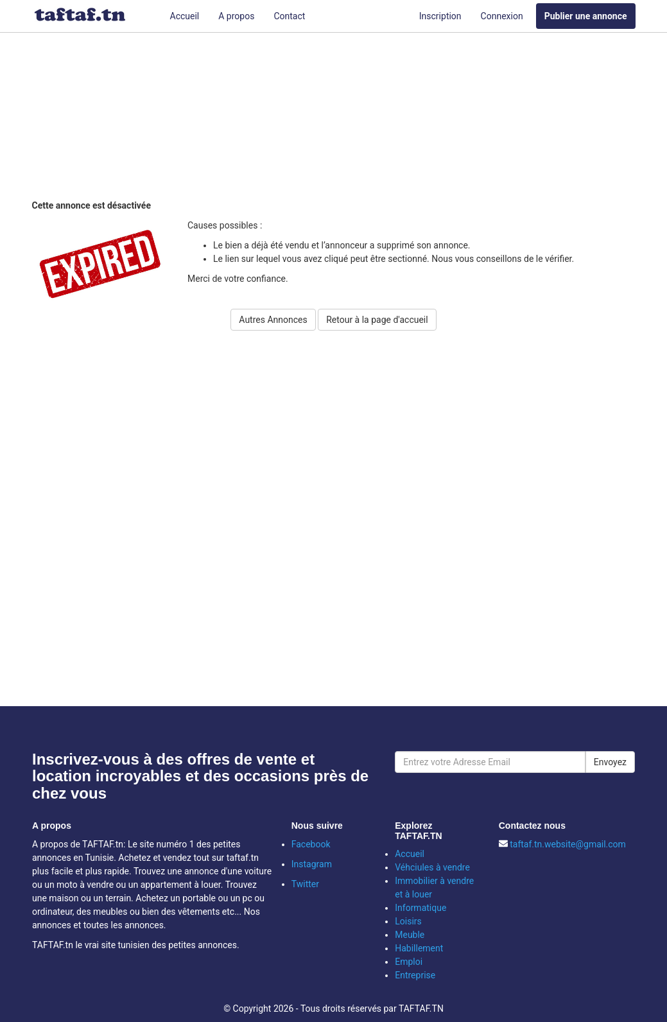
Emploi (408, 962)
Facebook (311, 844)
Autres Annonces (273, 320)
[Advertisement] (343, 119)
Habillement (419, 948)
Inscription (440, 16)
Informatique (420, 908)
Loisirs (408, 921)
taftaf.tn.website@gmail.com (568, 844)
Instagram (311, 864)
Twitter (305, 884)
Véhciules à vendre (432, 867)
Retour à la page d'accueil (377, 320)
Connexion (502, 16)
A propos (236, 16)
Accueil (185, 16)
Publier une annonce (585, 16)
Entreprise (415, 975)
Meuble (409, 935)
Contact (289, 16)
